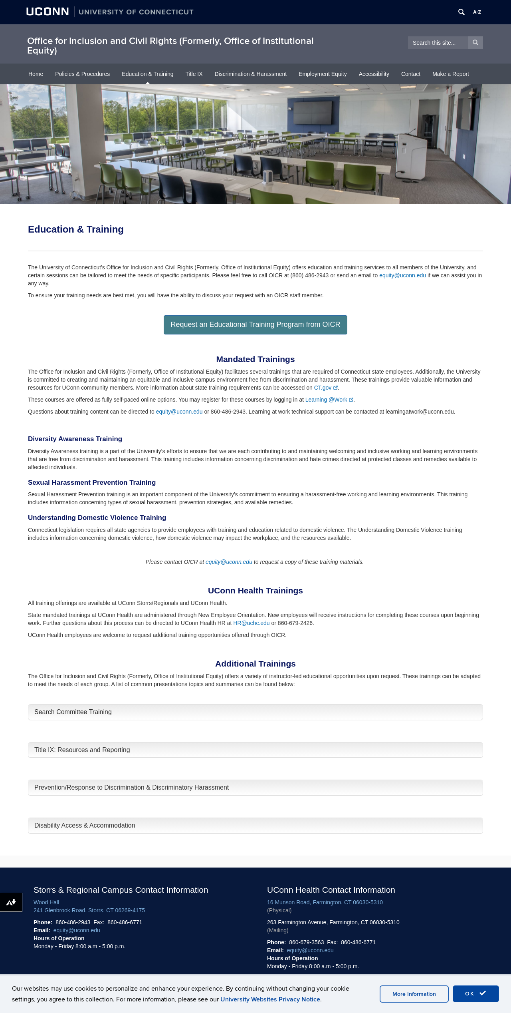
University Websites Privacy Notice (270, 999)
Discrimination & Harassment (251, 74)
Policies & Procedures (82, 74)
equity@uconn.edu (402, 275)
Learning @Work (329, 399)
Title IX (194, 74)
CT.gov (325, 387)
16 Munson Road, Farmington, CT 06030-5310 (325, 902)
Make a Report (450, 74)
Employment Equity (323, 74)
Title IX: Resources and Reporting (82, 749)
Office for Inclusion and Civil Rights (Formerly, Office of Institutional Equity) (170, 45)
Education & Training (147, 74)
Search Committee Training (73, 712)
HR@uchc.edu (251, 623)
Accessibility (374, 74)
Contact (410, 74)
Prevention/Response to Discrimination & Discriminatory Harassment (131, 787)
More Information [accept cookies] (414, 994)
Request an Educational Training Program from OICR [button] (255, 324)
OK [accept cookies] (476, 993)
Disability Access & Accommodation (84, 825)
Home (35, 74)
